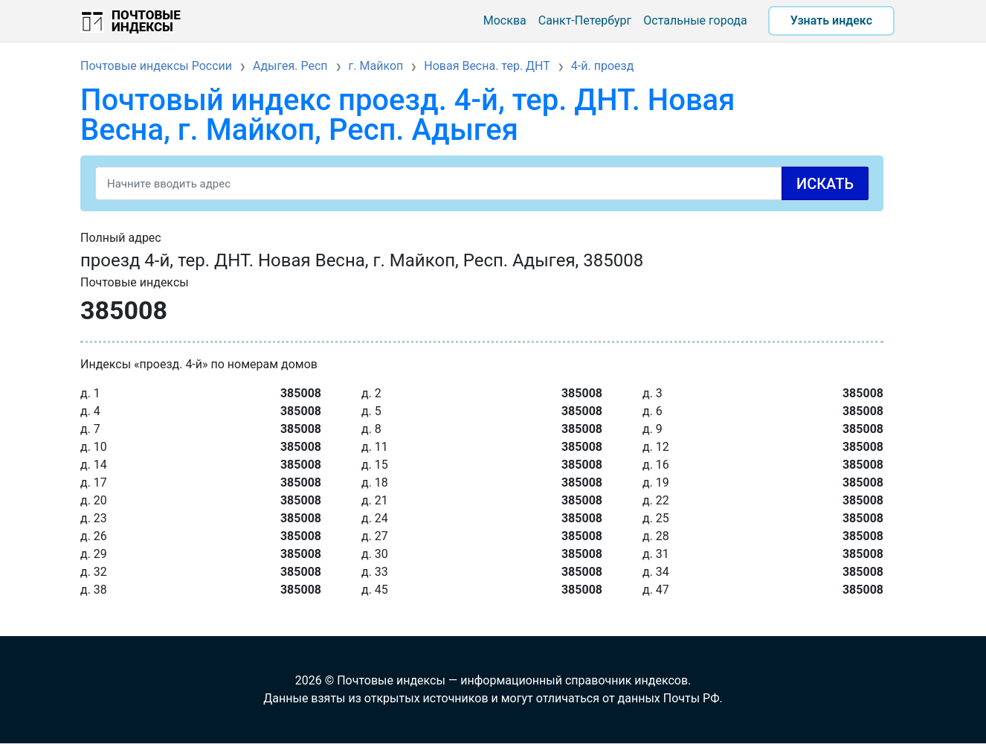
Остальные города (695, 20)
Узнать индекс (831, 20)
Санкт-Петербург (585, 20)
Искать (825, 184)
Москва (504, 20)
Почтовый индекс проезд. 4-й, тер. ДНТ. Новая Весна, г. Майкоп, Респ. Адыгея (407, 115)
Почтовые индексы (146, 21)
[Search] (482, 183)
